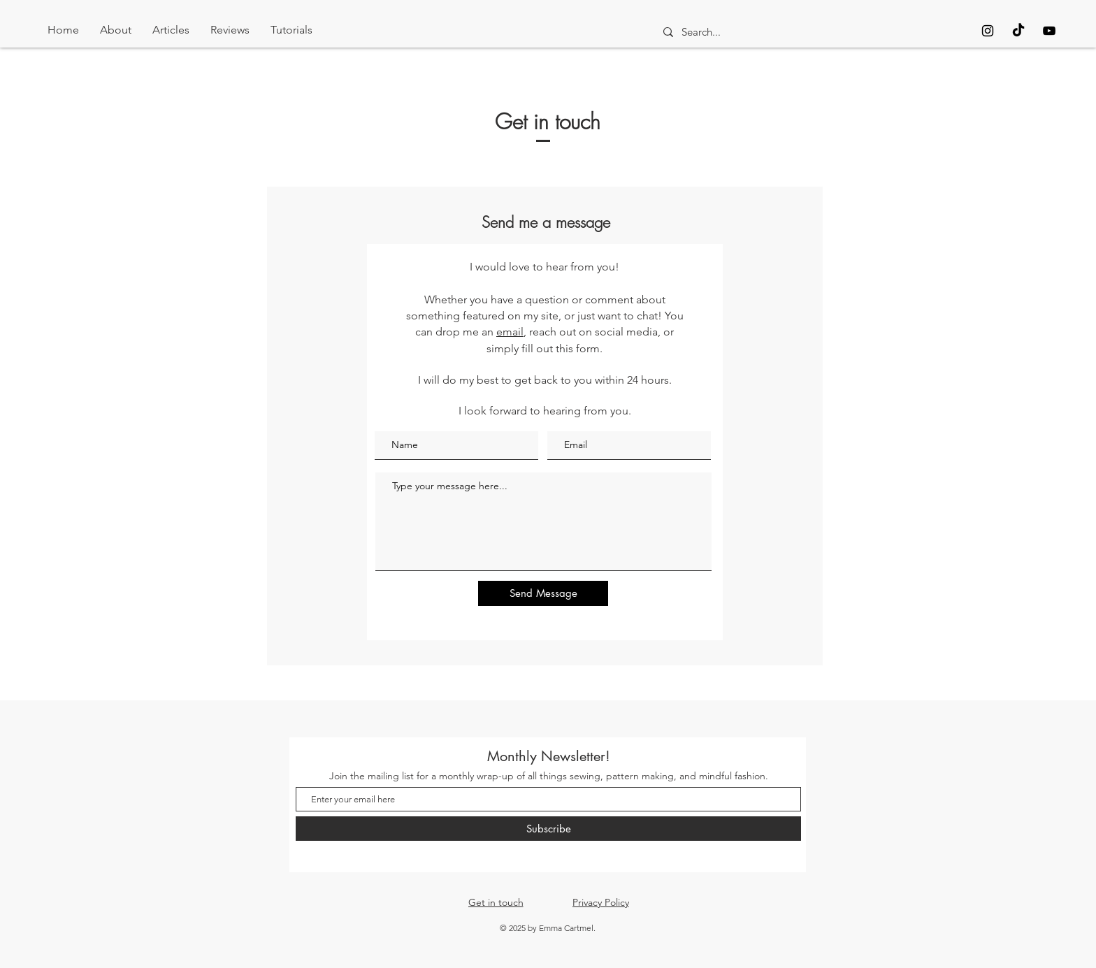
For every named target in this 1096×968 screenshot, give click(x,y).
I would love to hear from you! (544, 266)
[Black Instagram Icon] (987, 30)
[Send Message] (543, 593)
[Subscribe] (548, 828)
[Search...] (780, 32)
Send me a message (546, 222)
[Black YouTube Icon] (1049, 30)
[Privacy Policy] (600, 902)
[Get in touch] (495, 902)
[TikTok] (1018, 30)
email (510, 331)
